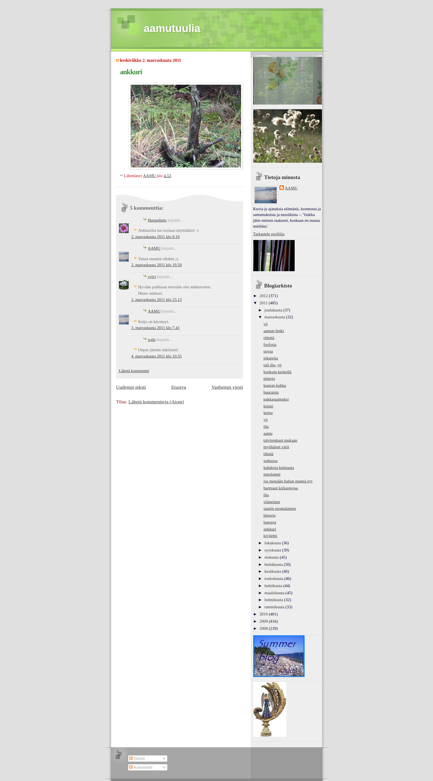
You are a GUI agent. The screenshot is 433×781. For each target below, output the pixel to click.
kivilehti (270, 536)
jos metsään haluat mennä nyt (288, 481)
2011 (264, 303)
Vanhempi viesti (227, 387)
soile (151, 339)
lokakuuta (273, 543)
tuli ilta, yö (272, 365)
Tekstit (137, 758)
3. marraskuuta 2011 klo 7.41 (155, 328)
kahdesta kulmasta (278, 467)
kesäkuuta (273, 571)
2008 (264, 628)
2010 (264, 614)
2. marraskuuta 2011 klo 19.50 (156, 265)
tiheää (268, 454)
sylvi (152, 276)
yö (265, 324)
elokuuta (272, 557)
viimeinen (271, 502)
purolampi (272, 474)
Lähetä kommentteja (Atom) (156, 401)
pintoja (269, 378)
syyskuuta (273, 550)
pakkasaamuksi (276, 399)
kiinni (268, 406)
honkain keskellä (277, 372)
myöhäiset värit (276, 447)
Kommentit (140, 767)
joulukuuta (274, 310)
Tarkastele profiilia (269, 234)
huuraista (271, 392)
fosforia (269, 344)
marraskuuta (275, 317)
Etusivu (178, 387)
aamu (268, 433)
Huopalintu (157, 220)
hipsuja (269, 515)
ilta (266, 426)
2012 (264, 296)
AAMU (154, 248)
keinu (268, 413)
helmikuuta (274, 600)
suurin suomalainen (279, 508)
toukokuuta (274, 578)
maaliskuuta (275, 593)
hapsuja (269, 522)
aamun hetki (273, 331)
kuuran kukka (274, 385)
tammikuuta (275, 607)
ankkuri (269, 529)
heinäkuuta (274, 564)
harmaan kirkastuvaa (280, 488)
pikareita (270, 358)
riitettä (268, 337)
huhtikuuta (274, 585)
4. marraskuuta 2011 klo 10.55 (156, 356)
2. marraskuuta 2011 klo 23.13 (156, 299)
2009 (264, 621)
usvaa (268, 351)
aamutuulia (172, 28)
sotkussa (270, 461)
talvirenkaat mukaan (280, 440)
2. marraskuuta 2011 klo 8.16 (155, 236)
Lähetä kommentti (134, 371)
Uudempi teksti (131, 387)
